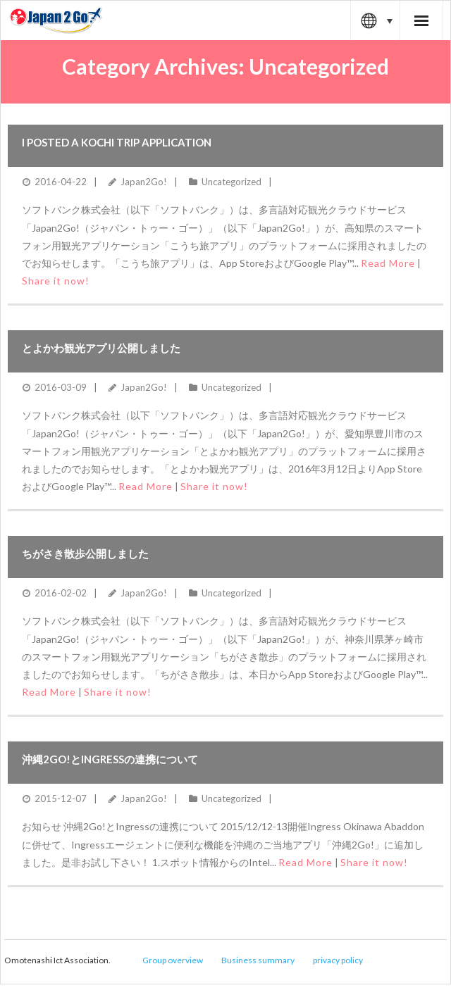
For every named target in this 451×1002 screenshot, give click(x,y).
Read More (388, 263)
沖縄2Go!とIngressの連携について (110, 759)
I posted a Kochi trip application (116, 142)
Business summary (258, 960)
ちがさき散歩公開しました (85, 553)
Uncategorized (231, 181)
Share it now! (55, 281)
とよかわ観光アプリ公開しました (101, 348)
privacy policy (337, 960)
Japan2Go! (144, 181)
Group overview (172, 960)
